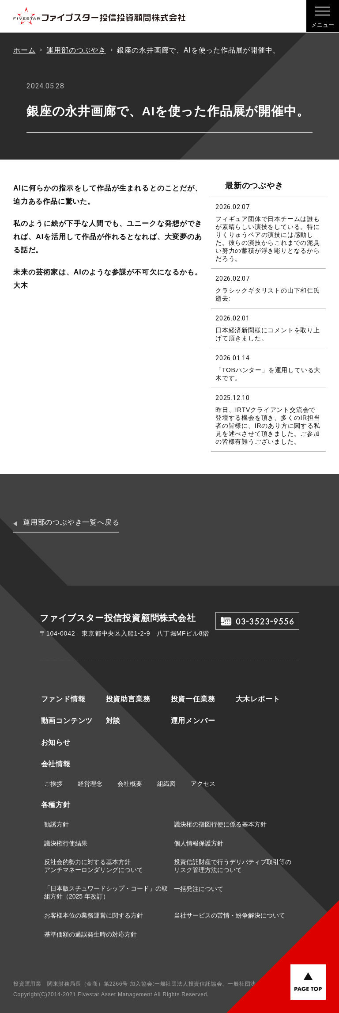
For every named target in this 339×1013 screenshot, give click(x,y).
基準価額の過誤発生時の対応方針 (90, 934)
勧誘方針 (56, 824)
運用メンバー (192, 720)
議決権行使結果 (65, 843)
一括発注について (198, 888)
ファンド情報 (62, 699)
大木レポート (256, 699)
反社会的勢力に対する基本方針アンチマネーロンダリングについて (93, 865)
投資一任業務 (192, 699)
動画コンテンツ (66, 720)
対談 (112, 720)
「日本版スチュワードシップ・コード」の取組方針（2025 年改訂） (106, 892)
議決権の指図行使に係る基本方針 (220, 824)
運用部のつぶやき (75, 50)
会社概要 (129, 783)
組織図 (166, 783)
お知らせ (54, 742)
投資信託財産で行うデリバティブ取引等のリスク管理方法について (232, 865)
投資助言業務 (127, 699)
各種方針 (54, 804)
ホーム (24, 50)
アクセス (203, 783)
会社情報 (54, 764)
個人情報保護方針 (198, 843)
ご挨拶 (53, 783)
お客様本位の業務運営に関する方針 (93, 915)
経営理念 (90, 783)
